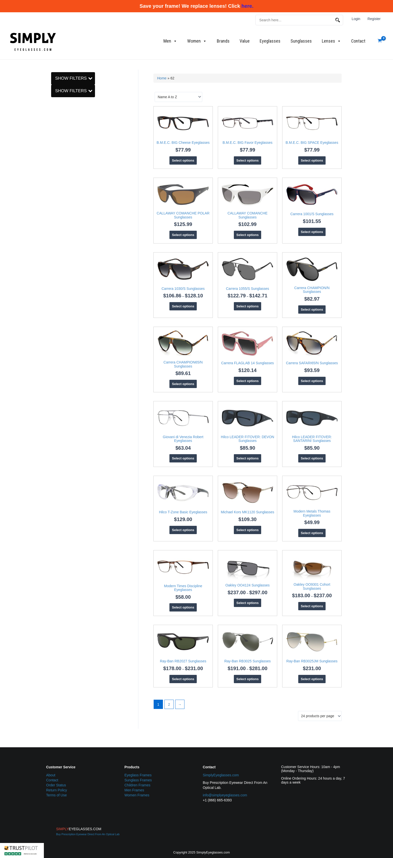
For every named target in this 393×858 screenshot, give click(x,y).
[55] (54, 164)
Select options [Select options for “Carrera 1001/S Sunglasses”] (312, 232)
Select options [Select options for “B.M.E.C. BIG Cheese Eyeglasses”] (183, 160)
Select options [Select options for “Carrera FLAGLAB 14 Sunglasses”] (247, 381)
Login (356, 19)
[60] (54, 191)
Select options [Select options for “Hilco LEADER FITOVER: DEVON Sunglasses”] (247, 458)
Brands (223, 41)
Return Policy (56, 790)
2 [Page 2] (169, 704)
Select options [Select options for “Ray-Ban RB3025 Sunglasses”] (247, 679)
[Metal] (54, 124)
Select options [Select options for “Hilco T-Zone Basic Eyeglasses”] (183, 530)
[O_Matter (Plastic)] (54, 138)
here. (247, 6)
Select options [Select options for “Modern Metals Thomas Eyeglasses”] (312, 533)
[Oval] (54, 244)
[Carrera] (54, 334)
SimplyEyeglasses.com (221, 775)
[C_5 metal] (54, 117)
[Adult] (54, 277)
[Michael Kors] (54, 560)
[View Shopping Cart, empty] (379, 41)
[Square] (54, 258)
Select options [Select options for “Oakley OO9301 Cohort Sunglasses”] (312, 606)
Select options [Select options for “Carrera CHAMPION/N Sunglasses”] (312, 309)
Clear (59, 76)
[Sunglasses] (54, 100)
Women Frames (137, 795)
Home (161, 78)
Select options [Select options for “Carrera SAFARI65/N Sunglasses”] (312, 381)
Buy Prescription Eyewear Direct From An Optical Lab (88, 834)
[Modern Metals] (54, 566)
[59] (54, 184)
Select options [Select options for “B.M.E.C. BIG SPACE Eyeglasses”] (312, 160)
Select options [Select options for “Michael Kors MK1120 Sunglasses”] (247, 530)
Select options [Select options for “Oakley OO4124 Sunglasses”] (247, 603)
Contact (358, 41)
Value (245, 41)
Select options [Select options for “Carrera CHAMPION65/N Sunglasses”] (183, 384)
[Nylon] (54, 131)
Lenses (331, 41)
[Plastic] (54, 145)
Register (374, 19)
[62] (54, 198)
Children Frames (137, 785)
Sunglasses (301, 41)
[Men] (54, 296)
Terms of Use (56, 795)
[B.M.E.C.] (54, 320)
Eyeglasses (270, 41)
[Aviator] (54, 217)
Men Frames (134, 790)
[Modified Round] (54, 231)
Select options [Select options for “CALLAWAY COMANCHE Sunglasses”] (247, 235)
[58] (54, 177)
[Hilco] (54, 354)
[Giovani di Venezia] (54, 347)
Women (197, 41)
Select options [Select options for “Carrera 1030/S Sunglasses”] (183, 306)
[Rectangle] (54, 251)
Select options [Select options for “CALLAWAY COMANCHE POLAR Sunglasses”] (183, 235)
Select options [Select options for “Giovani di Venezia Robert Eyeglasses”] (183, 458)
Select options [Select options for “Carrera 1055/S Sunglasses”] (247, 306)
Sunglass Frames (138, 780)
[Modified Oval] (54, 224)
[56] (54, 170)
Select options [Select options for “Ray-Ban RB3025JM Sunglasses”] (312, 679)
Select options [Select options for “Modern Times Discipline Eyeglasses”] (183, 607)
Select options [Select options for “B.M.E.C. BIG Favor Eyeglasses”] (247, 160)
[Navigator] (54, 237)
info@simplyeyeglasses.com (225, 795)
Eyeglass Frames (138, 775)
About (50, 775)
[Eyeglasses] (54, 93)
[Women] (54, 303)
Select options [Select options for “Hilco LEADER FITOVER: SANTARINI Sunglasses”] (312, 458)
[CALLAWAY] (54, 327)
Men (170, 41)
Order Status (56, 785)
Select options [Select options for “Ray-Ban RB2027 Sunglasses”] (183, 679)
